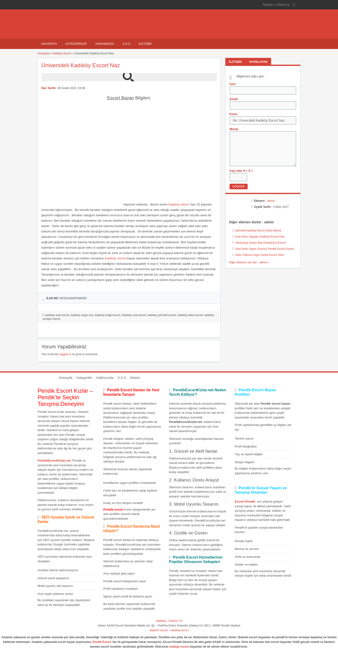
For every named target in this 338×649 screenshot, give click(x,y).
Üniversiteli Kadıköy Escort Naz (80, 65)
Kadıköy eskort (178, 204)
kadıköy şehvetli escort (161, 315)
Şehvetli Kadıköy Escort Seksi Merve (258, 230)
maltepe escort (179, 646)
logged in (65, 354)
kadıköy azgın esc (82, 315)
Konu (233, 114)
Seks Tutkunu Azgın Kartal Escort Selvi (259, 255)
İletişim (145, 43)
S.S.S (126, 43)
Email (234, 99)
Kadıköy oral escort (134, 315)
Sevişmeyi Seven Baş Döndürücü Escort (260, 242)
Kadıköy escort (115, 258)
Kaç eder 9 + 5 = (241, 170)
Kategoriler (76, 43)
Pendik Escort (101, 642)
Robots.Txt (175, 621)
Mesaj (234, 129)
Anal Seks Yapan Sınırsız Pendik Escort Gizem (264, 248)
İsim (233, 84)
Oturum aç (283, 4)
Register (268, 4)
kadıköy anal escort (57, 315)
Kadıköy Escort (61, 53)
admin (271, 200)
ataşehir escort (159, 630)
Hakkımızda (104, 43)
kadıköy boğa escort (107, 315)
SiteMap (161, 621)
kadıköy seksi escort (190, 315)
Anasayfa (49, 43)
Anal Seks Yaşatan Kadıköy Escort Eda (259, 236)
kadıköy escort (179, 630)
